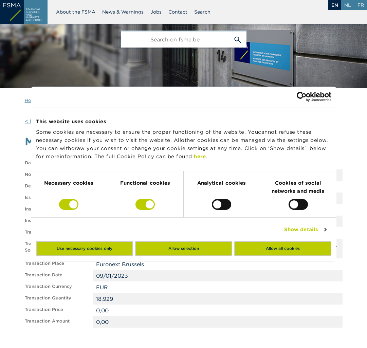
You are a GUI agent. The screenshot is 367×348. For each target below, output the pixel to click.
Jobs (156, 12)
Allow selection (183, 248)
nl (347, 5)
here (200, 156)
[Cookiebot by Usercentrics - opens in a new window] (301, 97)
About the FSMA (75, 12)
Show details (301, 229)
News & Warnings (123, 12)
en (334, 5)
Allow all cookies (283, 248)
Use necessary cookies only (84, 248)
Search (202, 12)
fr (360, 5)
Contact (177, 12)
